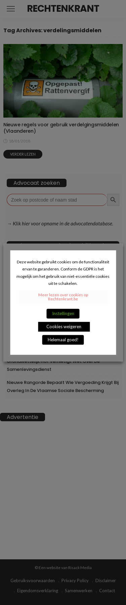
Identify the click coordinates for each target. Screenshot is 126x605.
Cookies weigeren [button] (63, 326)
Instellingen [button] (63, 313)
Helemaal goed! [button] (63, 339)
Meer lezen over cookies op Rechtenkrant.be (63, 296)
